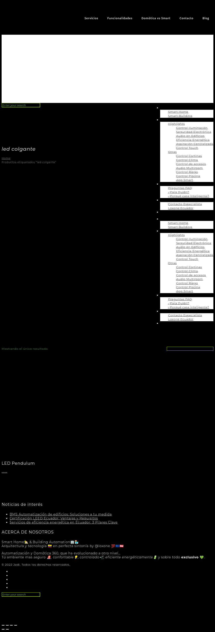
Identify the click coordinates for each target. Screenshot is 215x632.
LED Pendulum (18, 463)
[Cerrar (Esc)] (3, 625)
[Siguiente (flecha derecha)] (7, 629)
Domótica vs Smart (156, 18)
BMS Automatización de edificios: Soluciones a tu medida (61, 514)
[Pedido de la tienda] (190, 349)
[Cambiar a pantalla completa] (11, 625)
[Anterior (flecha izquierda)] (3, 629)
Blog (206, 18)
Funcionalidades (119, 18)
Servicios (91, 18)
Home (6, 158)
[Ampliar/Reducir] (15, 625)
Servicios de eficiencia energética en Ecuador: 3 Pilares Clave (64, 522)
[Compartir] (7, 625)
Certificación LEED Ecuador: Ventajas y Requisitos (54, 518)
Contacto (187, 18)
